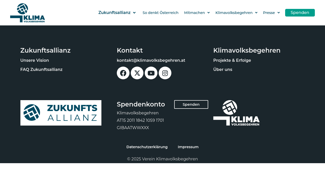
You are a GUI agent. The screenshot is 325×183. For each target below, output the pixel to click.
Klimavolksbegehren (236, 12)
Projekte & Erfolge (232, 60)
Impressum (188, 147)
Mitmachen (197, 12)
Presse (271, 12)
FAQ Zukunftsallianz (41, 69)
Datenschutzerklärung (147, 147)
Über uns (222, 69)
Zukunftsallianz (117, 12)
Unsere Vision (34, 60)
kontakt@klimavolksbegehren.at (151, 60)
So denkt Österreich (160, 12)
